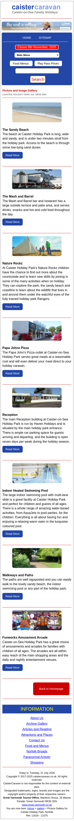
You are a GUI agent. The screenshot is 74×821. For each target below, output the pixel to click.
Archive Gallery (37, 723)
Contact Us (37, 740)
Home (30, 808)
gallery (41, 808)
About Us (36, 718)
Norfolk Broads (36, 751)
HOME (26, 37)
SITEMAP (45, 37)
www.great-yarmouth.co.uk (37, 804)
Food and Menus (37, 746)
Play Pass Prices (48, 63)
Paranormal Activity (37, 757)
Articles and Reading (37, 729)
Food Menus (21, 63)
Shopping (37, 762)
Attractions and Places (36, 734)
